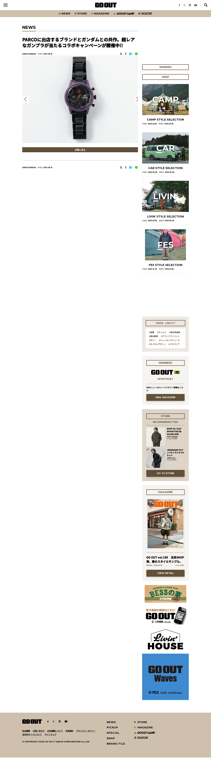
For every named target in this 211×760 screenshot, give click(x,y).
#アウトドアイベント (170, 338)
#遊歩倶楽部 (174, 334)
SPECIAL (113, 735)
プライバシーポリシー (86, 733)
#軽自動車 (153, 338)
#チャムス (161, 334)
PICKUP (112, 730)
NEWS (111, 724)
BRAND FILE (116, 746)
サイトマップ (50, 736)
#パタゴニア (174, 346)
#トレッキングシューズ (169, 342)
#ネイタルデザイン (157, 346)
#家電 (151, 334)
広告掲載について (55, 733)
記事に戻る (80, 152)
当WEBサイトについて (32, 736)
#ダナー (152, 342)
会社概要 (26, 733)
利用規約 (69, 733)
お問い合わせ (38, 733)
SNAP (111, 740)
